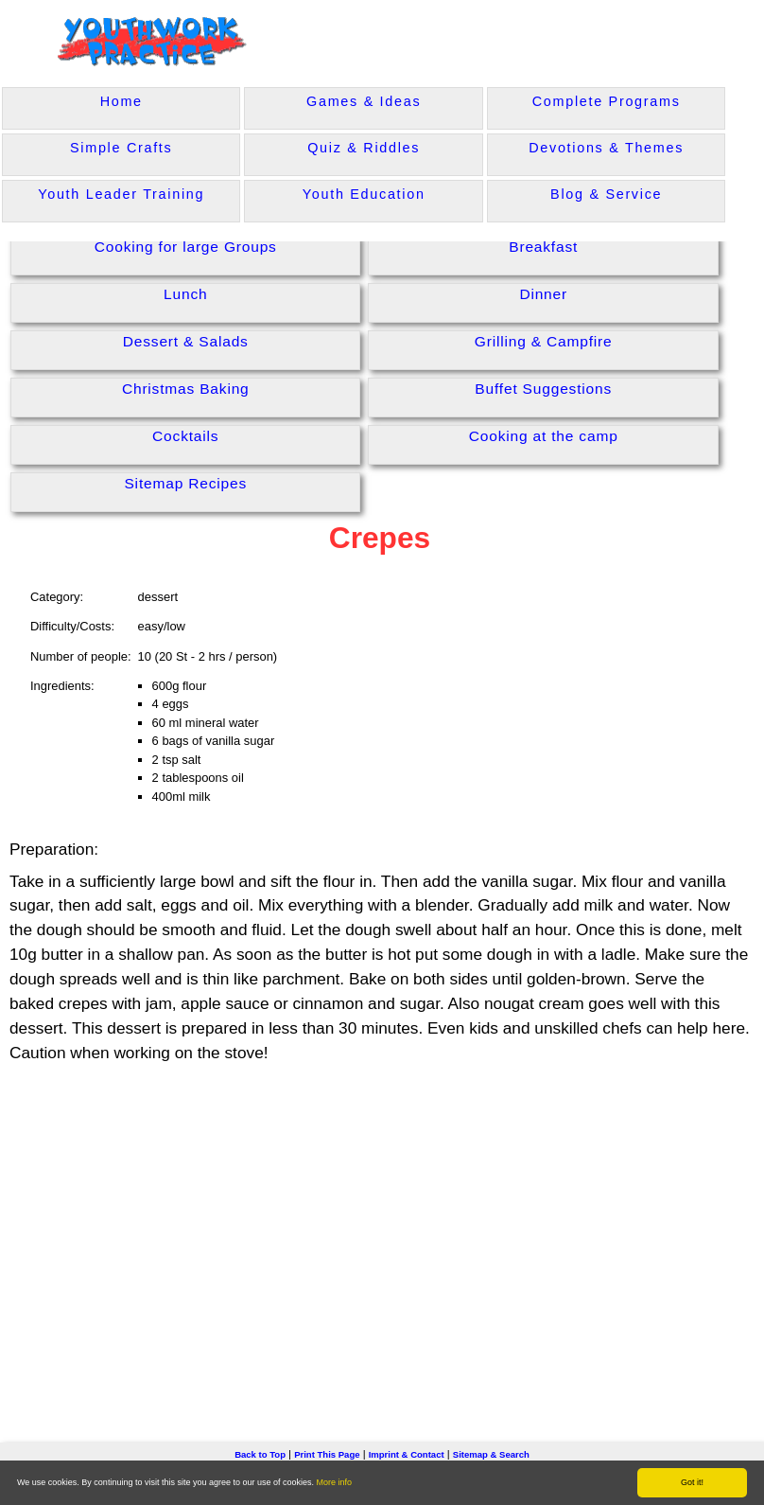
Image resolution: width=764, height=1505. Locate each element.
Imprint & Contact (406, 1454)
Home (121, 101)
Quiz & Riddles (363, 147)
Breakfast (543, 247)
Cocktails (185, 436)
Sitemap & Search (491, 1454)
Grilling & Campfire (544, 341)
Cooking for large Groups (186, 247)
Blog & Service (606, 194)
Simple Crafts (121, 147)
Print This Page (326, 1454)
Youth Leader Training (121, 194)
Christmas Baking (186, 389)
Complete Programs (606, 101)
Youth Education (364, 194)
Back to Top (260, 1454)
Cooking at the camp (543, 436)
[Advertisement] (382, 1223)
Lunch (185, 294)
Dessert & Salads (186, 341)
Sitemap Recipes (185, 483)
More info (335, 1482)
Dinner (543, 294)
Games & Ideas (363, 101)
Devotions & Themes (606, 147)
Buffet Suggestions (543, 389)
